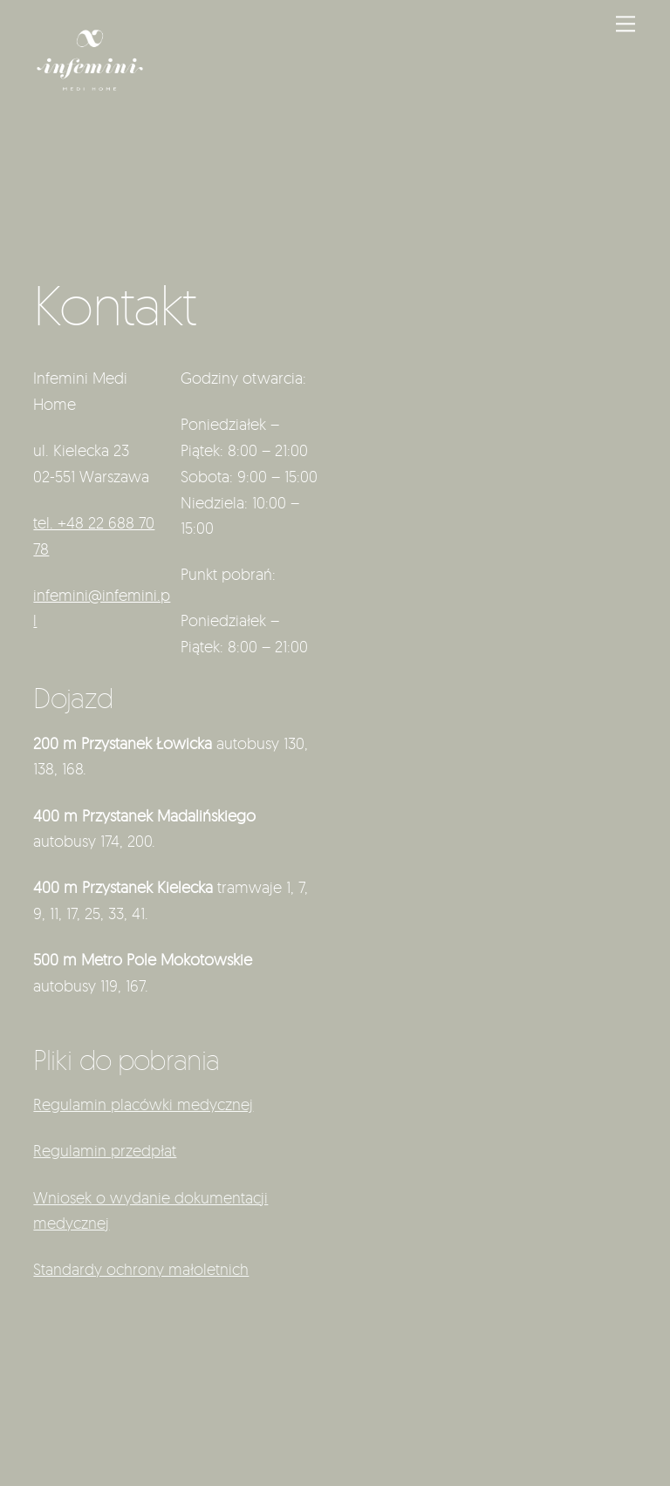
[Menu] (625, 23)
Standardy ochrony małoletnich (141, 1268)
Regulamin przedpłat (104, 1150)
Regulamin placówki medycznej (143, 1104)
